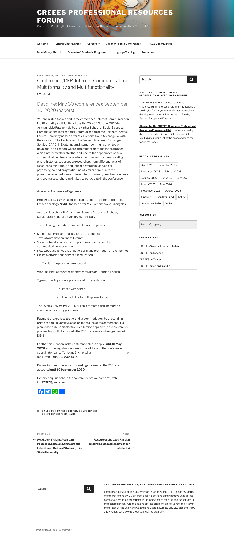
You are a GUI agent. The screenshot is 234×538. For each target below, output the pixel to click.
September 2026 (151, 203)
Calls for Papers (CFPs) (59, 411)
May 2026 (166, 184)
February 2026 (173, 171)
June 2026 (183, 177)
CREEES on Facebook (151, 252)
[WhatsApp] (54, 392)
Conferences (88, 411)
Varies (168, 203)
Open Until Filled (164, 196)
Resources (147, 52)
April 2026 (147, 165)
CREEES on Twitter (150, 259)
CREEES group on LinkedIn (154, 265)
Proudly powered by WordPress (54, 529)
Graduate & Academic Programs (87, 52)
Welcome (42, 43)
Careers (93, 43)
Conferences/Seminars (59, 414)
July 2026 (166, 177)
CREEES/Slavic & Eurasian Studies (159, 246)
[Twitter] (47, 392)
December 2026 (150, 171)
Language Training (124, 52)
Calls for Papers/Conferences (125, 43)
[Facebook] (40, 392)
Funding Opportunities (67, 43)
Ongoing (146, 196)
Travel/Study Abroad (49, 52)
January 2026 (149, 177)
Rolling (182, 196)
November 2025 (150, 190)
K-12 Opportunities (161, 43)
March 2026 (148, 184)
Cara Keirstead (78, 75)
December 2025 (167, 165)
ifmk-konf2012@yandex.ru (61, 356)
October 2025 (173, 190)
